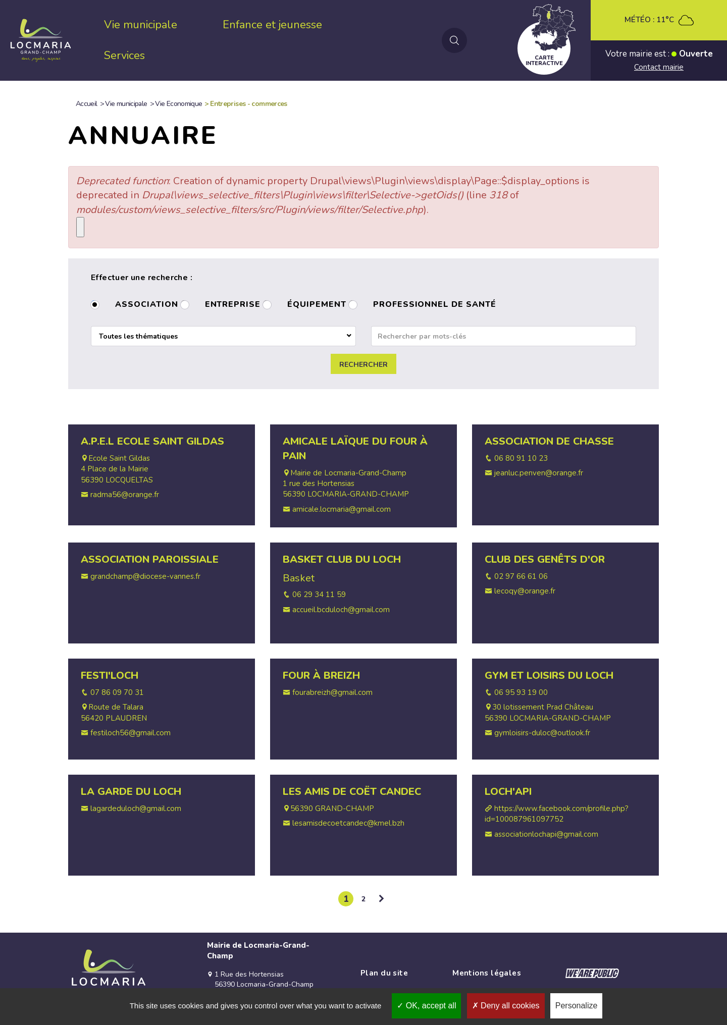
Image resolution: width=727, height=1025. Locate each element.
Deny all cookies (506, 1005)
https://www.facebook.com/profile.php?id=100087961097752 (557, 813)
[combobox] (223, 336)
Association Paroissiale (150, 559)
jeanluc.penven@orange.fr (538, 473)
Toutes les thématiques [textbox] (138, 336)
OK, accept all (426, 1005)
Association (146, 305)
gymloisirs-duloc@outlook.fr (542, 733)
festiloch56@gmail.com (130, 733)
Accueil (86, 104)
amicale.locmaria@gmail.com (341, 509)
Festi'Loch (109, 675)
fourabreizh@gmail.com (332, 692)
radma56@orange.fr (124, 495)
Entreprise (233, 305)
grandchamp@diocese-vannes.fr (145, 576)
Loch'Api (508, 791)
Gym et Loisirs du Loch (549, 675)
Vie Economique (178, 104)
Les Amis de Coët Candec (352, 791)
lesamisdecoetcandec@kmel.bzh (348, 823)
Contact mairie (659, 67)
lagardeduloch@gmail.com (135, 808)
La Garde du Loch (131, 791)
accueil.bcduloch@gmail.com (341, 610)
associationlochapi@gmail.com (546, 834)
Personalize (576, 1005)
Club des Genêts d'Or (545, 559)
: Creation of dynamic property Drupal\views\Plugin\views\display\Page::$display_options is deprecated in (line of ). (333, 195)
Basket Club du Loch (342, 559)
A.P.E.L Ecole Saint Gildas (152, 441)
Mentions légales (486, 973)
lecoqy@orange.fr (524, 591)
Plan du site (384, 973)
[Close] (80, 227)
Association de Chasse (549, 441)
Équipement (316, 305)
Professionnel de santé (434, 305)
